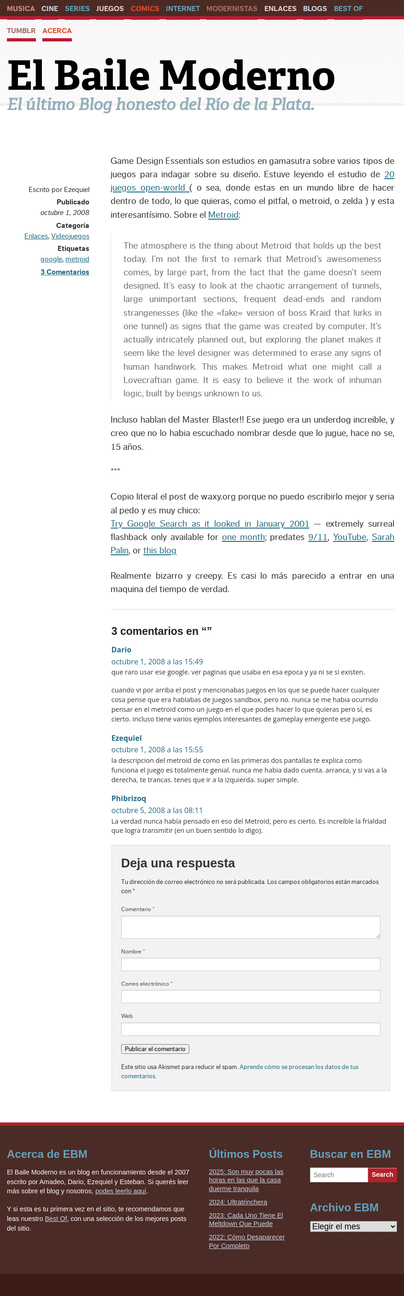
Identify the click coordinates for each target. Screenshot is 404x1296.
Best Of (348, 8)
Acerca (57, 31)
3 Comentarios (65, 272)
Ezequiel (126, 738)
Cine (49, 8)
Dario (121, 650)
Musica (21, 8)
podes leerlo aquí (120, 1191)
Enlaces (280, 8)
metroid (77, 259)
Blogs (315, 8)
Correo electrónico (147, 984)
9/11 (318, 537)
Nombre (133, 951)
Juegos (110, 8)
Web (127, 1016)
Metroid (223, 215)
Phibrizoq (128, 798)
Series (77, 8)
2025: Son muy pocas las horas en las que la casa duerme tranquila (246, 1180)
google (51, 259)
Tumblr (21, 31)
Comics (145, 8)
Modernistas (232, 8)
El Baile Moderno (171, 75)
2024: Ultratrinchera (238, 1202)
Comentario (138, 909)
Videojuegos (70, 236)
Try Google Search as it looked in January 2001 (210, 524)
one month (243, 537)
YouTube (349, 537)
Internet (183, 8)
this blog (159, 550)
